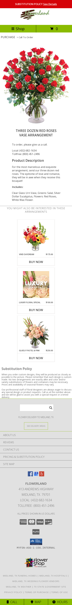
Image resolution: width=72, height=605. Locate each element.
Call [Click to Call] (12, 602)
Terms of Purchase (37, 592)
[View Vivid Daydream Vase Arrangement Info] (36, 236)
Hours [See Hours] (60, 602)
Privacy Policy (13, 592)
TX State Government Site (50, 586)
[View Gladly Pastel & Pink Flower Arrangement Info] (36, 333)
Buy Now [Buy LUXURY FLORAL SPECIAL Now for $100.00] (36, 310)
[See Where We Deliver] (36, 425)
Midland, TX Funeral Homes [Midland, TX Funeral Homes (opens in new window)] (20, 575)
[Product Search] (37, 407)
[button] (36, 542)
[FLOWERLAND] (36, 20)
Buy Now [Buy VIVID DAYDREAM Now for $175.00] (36, 262)
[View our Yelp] (41, 475)
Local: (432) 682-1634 (24, 150)
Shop (18, 28)
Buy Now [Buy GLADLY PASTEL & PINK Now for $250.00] (36, 358)
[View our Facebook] (30, 475)
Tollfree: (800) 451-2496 (26, 154)
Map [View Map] (36, 602)
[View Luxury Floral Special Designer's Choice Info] (36, 284)
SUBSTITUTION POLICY (36, 4)
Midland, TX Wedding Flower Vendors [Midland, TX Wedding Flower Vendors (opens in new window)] (35, 581)
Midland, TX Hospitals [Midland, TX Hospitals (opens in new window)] (53, 575)
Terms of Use (59, 592)
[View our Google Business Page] (36, 475)
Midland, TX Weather (18, 586)
